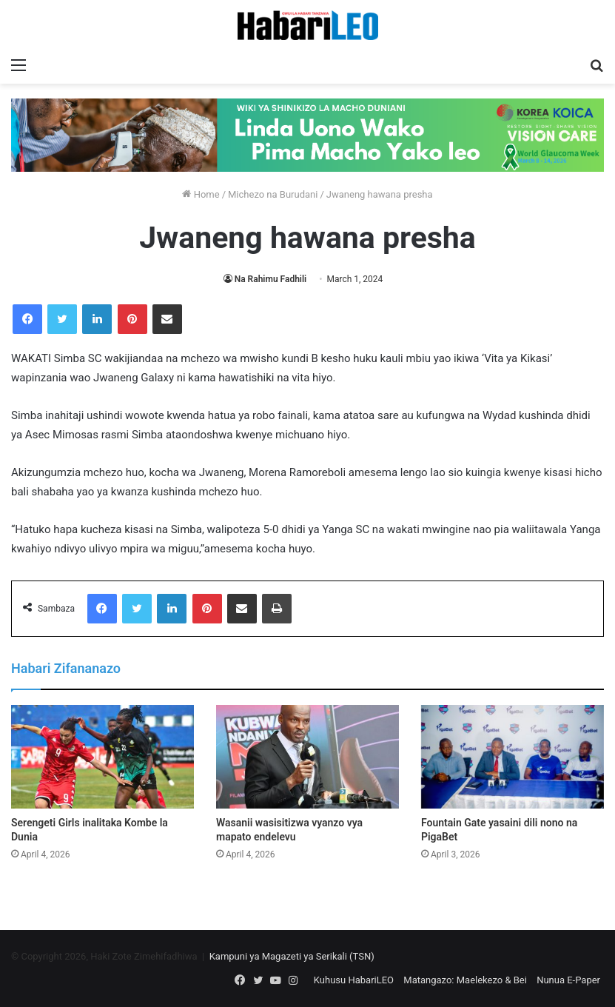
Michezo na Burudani (272, 194)
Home (200, 194)
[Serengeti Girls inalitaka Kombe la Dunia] (102, 756)
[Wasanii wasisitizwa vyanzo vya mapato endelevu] (307, 756)
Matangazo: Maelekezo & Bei (465, 980)
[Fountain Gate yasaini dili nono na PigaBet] (512, 756)
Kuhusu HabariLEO (354, 980)
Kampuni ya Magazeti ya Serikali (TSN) (291, 956)
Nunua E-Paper (568, 980)
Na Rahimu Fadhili (271, 279)
